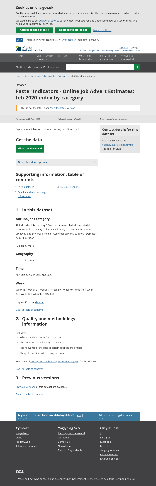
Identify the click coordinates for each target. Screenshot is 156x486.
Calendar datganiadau (90, 50)
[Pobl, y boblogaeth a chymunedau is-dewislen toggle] (108, 58)
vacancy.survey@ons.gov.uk (117, 144)
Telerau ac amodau (26, 446)
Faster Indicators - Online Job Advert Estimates (46, 76)
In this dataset (26, 186)
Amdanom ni (128, 50)
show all (39, 302)
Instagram (105, 437)
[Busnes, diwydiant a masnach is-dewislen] (45, 58)
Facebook (105, 441)
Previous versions (70, 186)
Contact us (64, 441)
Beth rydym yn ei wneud (71, 433)
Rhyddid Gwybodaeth (70, 450)
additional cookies (49, 20)
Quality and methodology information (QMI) (54, 361)
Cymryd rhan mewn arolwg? (127, 57)
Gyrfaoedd (64, 437)
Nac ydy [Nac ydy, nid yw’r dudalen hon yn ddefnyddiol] (22, 418)
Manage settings (102, 30)
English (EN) (124, 47)
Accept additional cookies (34, 29)
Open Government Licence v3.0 (82, 478)
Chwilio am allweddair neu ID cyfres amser (37, 67)
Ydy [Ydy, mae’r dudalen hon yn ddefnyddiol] (79, 415)
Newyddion (64, 446)
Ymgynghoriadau (109, 450)
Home (18, 76)
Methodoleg (107, 50)
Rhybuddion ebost (110, 458)
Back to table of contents (29, 309)
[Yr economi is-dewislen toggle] (66, 58)
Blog (138, 50)
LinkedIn (104, 446)
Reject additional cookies (73, 29)
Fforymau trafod (109, 454)
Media (118, 50)
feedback (68, 39)
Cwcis (19, 437)
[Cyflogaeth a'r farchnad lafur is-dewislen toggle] (87, 58)
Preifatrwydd (23, 441)
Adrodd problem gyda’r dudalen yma (116, 416)
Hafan (20, 56)
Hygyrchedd (22, 433)
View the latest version (62, 107)
